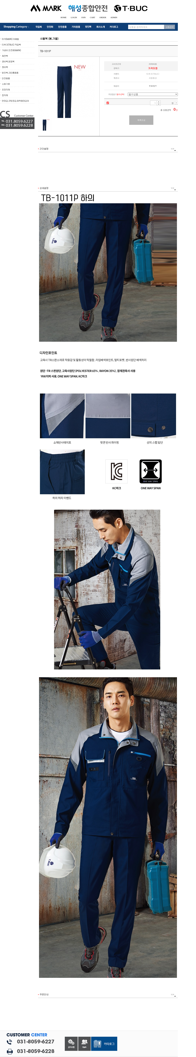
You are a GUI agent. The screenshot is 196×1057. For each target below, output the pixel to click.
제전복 (5, 55)
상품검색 (169, 26)
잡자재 (5, 95)
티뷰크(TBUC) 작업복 (11, 44)
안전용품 (6, 78)
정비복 (5, 66)
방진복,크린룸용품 (10, 72)
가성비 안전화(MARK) (11, 50)
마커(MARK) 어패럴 (10, 38)
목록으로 (141, 120)
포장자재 (6, 89)
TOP (173, 149)
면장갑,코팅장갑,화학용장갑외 (15, 100)
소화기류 (6, 83)
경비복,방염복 (8, 61)
